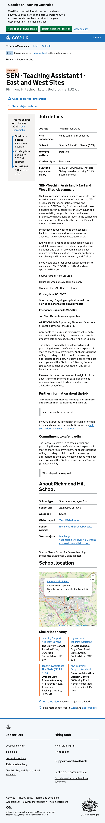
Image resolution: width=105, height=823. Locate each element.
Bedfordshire (89, 707)
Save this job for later (24, 106)
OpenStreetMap (81, 626)
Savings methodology (35, 801)
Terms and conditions (47, 797)
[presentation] (68, 599)
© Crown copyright (90, 814)
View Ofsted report (70, 520)
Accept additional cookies (22, 28)
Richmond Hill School (58, 581)
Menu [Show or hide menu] (96, 37)
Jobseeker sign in (15, 745)
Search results (25, 59)
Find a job (11, 751)
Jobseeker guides (16, 758)
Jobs (35, 46)
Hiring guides (62, 751)
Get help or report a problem (71, 772)
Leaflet (62, 626)
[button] (67, 599)
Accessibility (13, 801)
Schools (46, 46)
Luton (73, 707)
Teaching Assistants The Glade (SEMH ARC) (53, 669)
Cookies (10, 797)
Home (9, 59)
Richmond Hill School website (75, 526)
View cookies (81, 29)
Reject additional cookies (56, 28)
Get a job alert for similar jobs (29, 98)
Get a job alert (51, 701)
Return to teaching (16, 764)
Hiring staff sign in (65, 745)
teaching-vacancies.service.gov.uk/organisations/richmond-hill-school (78, 540)
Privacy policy (25, 797)
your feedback (40, 53)
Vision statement (58, 801)
